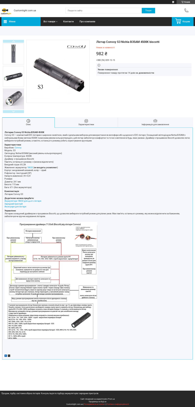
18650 (30, 167)
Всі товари (49, 21)
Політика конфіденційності (118, 404)
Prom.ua (111, 399)
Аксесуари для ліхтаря (15, 206)
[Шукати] (148, 10)
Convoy (18, 147)
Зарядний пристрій (13, 204)
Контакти (68, 21)
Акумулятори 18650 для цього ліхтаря (22, 201)
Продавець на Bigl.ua (97, 402)
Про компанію (87, 21)
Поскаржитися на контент (94, 404)
